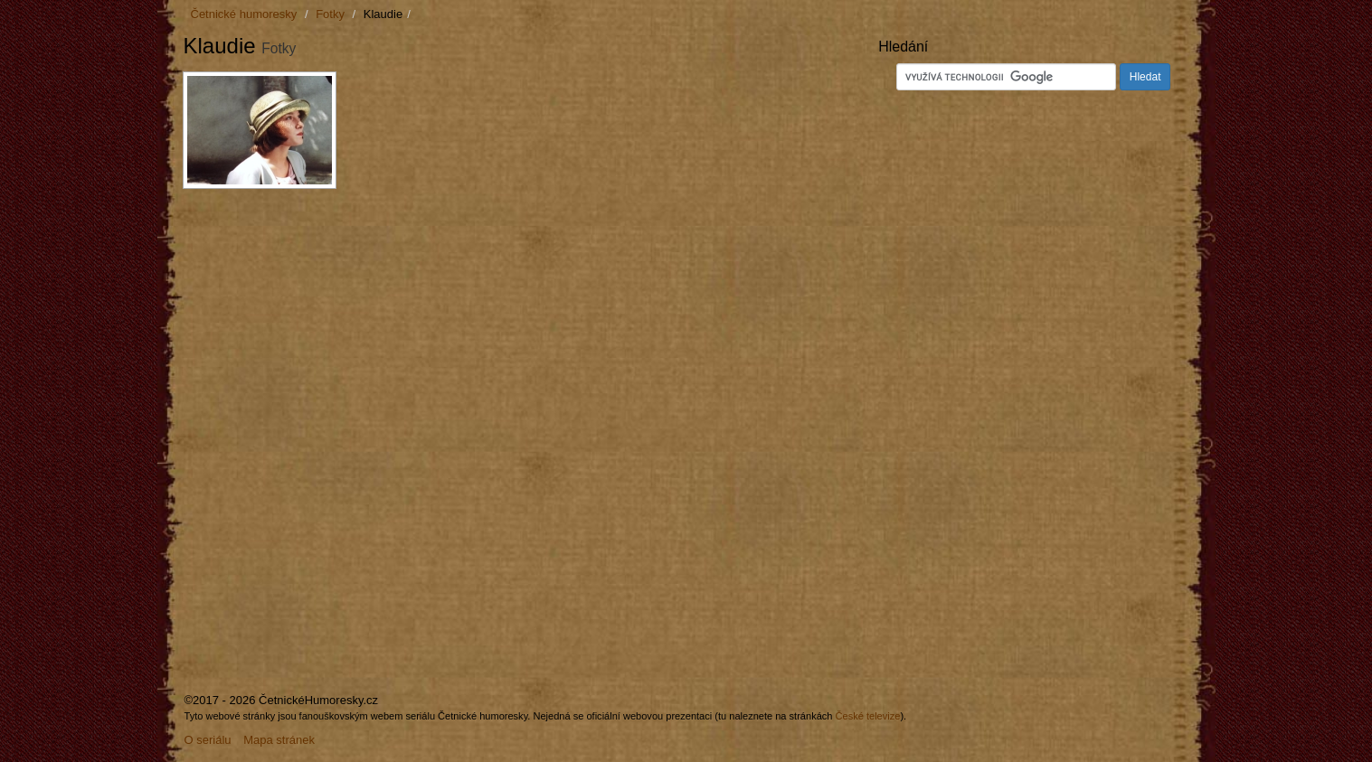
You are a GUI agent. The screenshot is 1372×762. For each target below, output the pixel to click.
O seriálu (208, 740)
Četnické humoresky (244, 14)
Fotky (330, 14)
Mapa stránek (279, 740)
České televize (868, 715)
